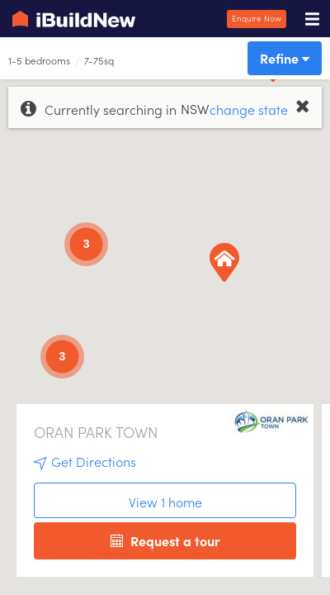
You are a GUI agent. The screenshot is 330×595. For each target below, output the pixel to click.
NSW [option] (195, 108)
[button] (288, 82)
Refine (284, 58)
